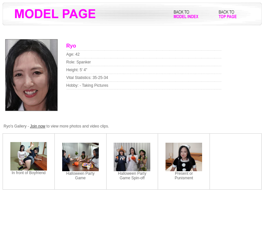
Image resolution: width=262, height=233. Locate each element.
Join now (37, 126)
